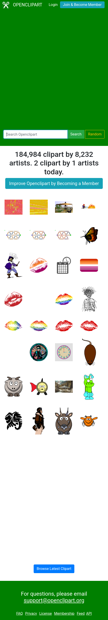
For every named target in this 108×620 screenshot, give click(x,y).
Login (53, 5)
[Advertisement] (54, 70)
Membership (64, 613)
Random (95, 134)
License (45, 613)
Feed (81, 613)
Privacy (31, 613)
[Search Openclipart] (35, 134)
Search (75, 134)
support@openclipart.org (54, 600)
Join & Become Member (82, 5)
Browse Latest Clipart (54, 569)
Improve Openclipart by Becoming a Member (54, 183)
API (89, 613)
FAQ (19, 613)
